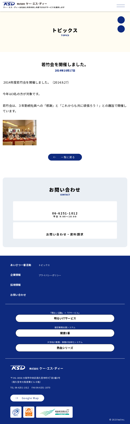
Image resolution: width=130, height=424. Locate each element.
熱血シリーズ (65, 348)
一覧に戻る (68, 157)
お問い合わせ (18, 295)
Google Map (30, 398)
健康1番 (65, 333)
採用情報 (15, 285)
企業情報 (15, 275)
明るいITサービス (65, 318)
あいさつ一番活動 (20, 265)
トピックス (44, 265)
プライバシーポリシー (50, 275)
